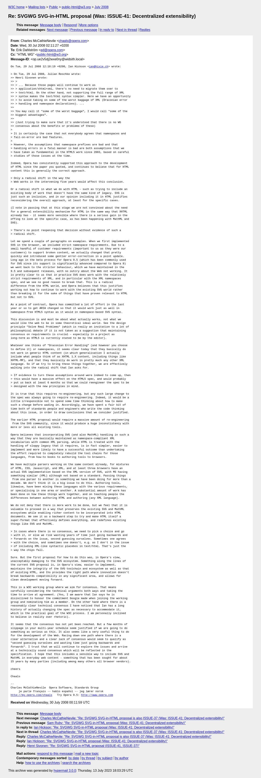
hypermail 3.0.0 (65, 770)
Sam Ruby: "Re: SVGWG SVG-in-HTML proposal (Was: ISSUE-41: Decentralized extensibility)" (116, 723)
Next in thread (126, 29)
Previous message (83, 29)
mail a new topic (87, 753)
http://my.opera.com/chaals (31, 695)
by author (122, 758)
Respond (70, 25)
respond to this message (55, 753)
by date (73, 758)
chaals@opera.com (73, 41)
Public (53, 7)
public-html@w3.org (76, 7)
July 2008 (102, 7)
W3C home (16, 7)
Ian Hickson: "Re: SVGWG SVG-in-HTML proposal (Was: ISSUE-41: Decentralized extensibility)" (104, 727)
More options (88, 25)
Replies (144, 29)
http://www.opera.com (97, 695)
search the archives (76, 763)
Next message (57, 29)
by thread (88, 758)
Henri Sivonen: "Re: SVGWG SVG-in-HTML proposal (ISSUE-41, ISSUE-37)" (83, 746)
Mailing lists (36, 7)
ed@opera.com (52, 50)
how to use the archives (42, 763)
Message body (50, 25)
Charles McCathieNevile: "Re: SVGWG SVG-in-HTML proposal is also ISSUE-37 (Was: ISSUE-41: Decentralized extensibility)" (132, 718)
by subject (105, 758)
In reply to (107, 29)
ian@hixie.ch (98, 66)
